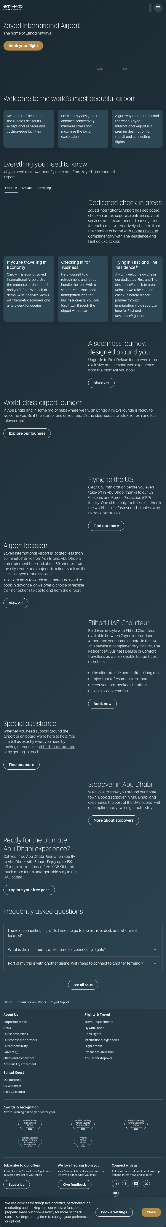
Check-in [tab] (11, 188)
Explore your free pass (29, 889)
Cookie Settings (114, 1212)
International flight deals (102, 1040)
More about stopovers (114, 820)
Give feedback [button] (74, 1184)
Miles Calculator (14, 1092)
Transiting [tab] (44, 188)
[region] (83, 1212)
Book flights (93, 1034)
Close (151, 1212)
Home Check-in (145, 230)
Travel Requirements (99, 1022)
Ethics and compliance (19, 1058)
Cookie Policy (44, 1212)
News (7, 1028)
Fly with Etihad (94, 1028)
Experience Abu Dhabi (99, 1052)
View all (16, 603)
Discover (101, 382)
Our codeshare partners (20, 1040)
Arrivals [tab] (27, 188)
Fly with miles (12, 1086)
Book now (102, 703)
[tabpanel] (83, 262)
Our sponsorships (15, 1034)
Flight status (93, 1046)
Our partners (12, 1080)
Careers (8, 1052)
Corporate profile (15, 1022)
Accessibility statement (19, 1064)
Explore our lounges (27, 433)
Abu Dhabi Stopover (98, 1058)
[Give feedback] (74, 1184)
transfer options (16, 590)
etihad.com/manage (57, 746)
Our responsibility (15, 1046)
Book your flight (23, 45)
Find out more (106, 525)
